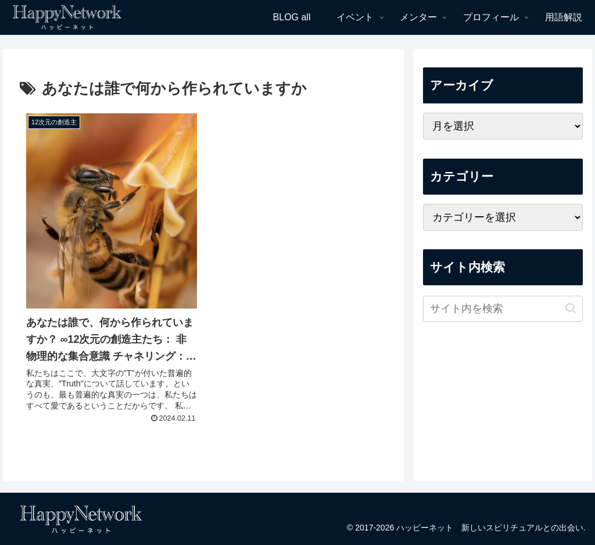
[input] (502, 309)
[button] (571, 308)
